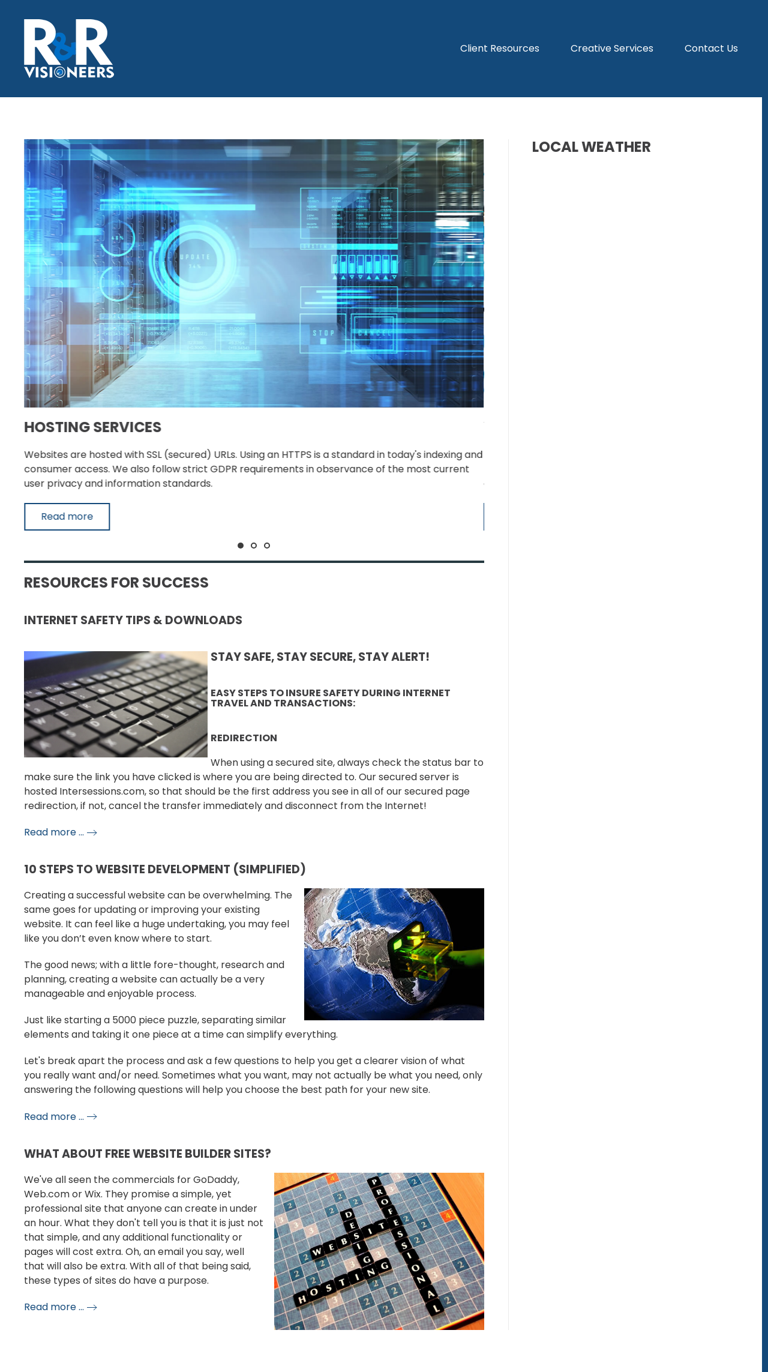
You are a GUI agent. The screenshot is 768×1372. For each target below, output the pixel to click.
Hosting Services (92, 427)
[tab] (241, 546)
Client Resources (499, 48)
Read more (67, 516)
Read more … (54, 832)
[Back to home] (69, 48)
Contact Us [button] (711, 48)
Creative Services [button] (612, 48)
